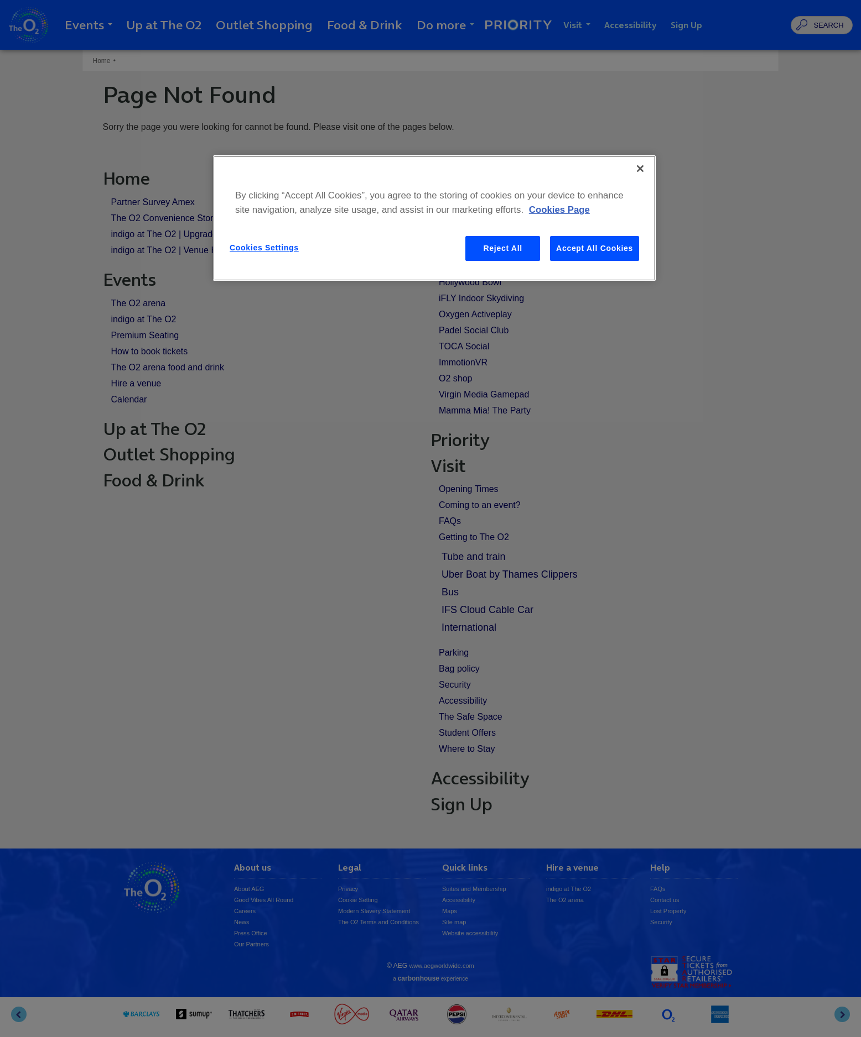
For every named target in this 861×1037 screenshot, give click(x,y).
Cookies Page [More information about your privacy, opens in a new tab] (559, 210)
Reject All (503, 248)
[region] (434, 218)
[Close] (640, 168)
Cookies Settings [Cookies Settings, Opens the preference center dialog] (264, 247)
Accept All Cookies (594, 248)
